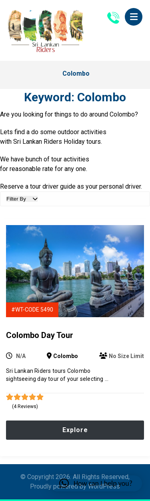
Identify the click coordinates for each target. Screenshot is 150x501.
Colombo (65, 356)
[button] (133, 17)
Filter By (22, 199)
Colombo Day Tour (39, 335)
